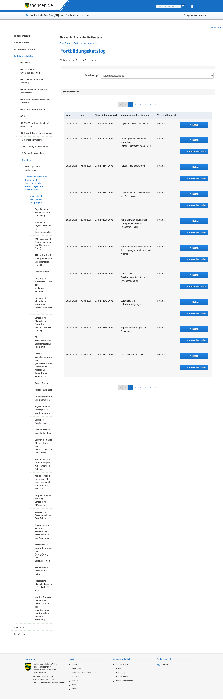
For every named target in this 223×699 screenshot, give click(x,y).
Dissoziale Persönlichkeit (41, 421)
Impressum (76, 669)
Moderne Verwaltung (124, 681)
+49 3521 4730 (47, 677)
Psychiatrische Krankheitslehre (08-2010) (42, 212)
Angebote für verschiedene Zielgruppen (36, 199)
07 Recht (24, 116)
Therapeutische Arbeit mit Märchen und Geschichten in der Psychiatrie (42, 531)
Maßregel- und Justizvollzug (32, 168)
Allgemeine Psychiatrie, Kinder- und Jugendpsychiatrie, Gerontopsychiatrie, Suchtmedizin (36, 183)
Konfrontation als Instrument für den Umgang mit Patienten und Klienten (43, 482)
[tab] (45, 659)
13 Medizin (25, 160)
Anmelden (216, 27)
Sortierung (91, 75)
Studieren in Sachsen (125, 665)
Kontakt (75, 681)
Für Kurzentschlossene (24, 49)
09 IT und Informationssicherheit (36, 133)
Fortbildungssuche (23, 35)
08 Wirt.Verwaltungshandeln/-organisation (35, 125)
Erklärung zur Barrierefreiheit (84, 673)
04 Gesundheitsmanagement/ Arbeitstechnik (34, 91)
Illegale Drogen (42, 271)
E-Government (122, 677)
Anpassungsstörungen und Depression (43, 398)
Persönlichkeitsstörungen (43, 389)
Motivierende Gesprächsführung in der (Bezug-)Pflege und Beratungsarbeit (43, 552)
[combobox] (168, 6)
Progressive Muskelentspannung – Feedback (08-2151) (43, 585)
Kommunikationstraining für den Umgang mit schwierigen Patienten (43, 464)
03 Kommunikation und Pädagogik (31, 81)
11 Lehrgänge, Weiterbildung (34, 146)
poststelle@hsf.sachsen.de (52, 682)
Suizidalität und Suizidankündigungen (43, 431)
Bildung (119, 669)
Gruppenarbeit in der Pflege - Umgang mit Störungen (43, 500)
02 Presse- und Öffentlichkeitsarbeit (30, 71)
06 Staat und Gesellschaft (32, 109)
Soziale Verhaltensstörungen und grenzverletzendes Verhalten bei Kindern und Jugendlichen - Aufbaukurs (43, 365)
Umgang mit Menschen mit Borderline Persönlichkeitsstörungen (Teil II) (43, 324)
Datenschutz (77, 677)
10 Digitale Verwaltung (31, 139)
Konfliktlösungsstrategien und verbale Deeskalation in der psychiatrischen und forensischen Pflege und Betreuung (43, 608)
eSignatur (76, 689)
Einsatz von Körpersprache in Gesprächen (43, 515)
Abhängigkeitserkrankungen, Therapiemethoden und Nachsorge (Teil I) (43, 243)
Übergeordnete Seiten (194, 15)
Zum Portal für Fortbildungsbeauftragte (78, 43)
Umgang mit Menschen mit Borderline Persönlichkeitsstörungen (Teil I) (43, 304)
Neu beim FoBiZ (21, 42)
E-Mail (165, 665)
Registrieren (20, 633)
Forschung (120, 673)
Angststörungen (42, 383)
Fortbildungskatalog (23, 56)
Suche (74, 685)
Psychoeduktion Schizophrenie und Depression (42, 410)
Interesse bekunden (196, 151)
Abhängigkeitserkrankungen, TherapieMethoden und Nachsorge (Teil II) (43, 260)
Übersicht (76, 665)
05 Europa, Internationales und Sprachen (35, 101)
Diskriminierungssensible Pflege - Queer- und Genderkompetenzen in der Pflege (43, 446)
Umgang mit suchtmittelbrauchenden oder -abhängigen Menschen (43, 285)
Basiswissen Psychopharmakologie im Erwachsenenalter (43, 227)
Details (196, 125)
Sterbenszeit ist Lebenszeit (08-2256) (42, 570)
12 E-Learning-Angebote (32, 153)
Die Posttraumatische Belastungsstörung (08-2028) (43, 342)
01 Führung (26, 62)
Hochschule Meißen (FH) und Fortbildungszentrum (59, 15)
